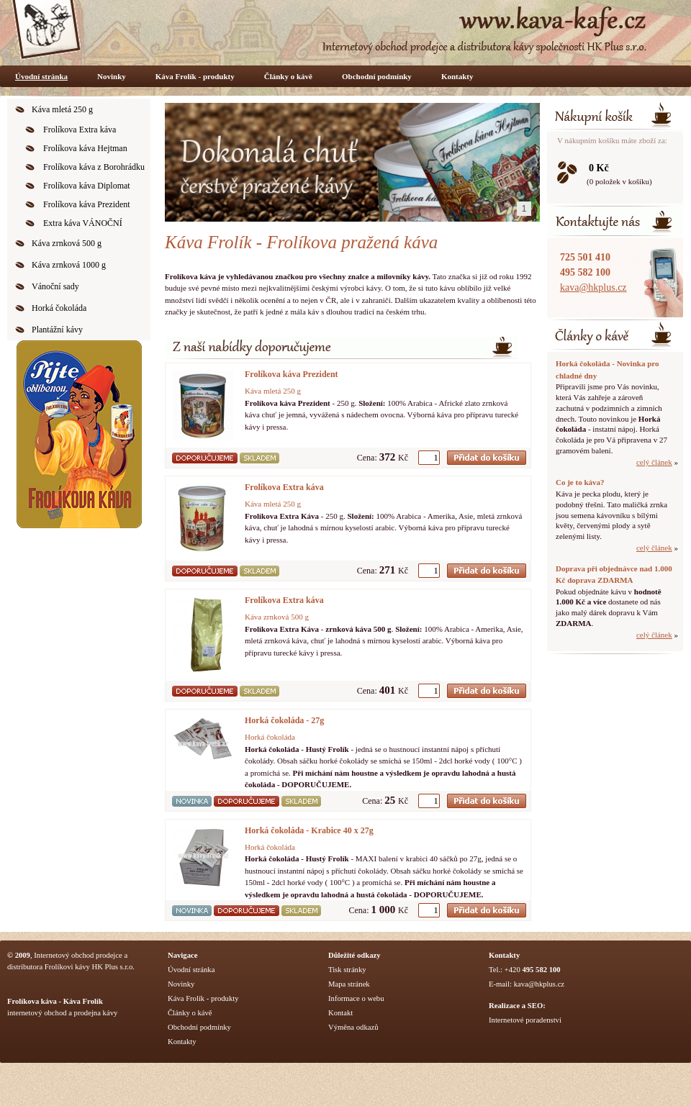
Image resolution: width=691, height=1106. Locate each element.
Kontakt (340, 1013)
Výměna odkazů (353, 1027)
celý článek (654, 462)
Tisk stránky (347, 970)
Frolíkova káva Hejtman (85, 148)
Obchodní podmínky (377, 76)
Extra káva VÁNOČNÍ (82, 223)
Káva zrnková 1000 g (69, 265)
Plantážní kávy (57, 330)
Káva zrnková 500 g (66, 243)
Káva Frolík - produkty (195, 76)
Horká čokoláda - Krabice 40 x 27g (309, 830)
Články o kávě (288, 76)
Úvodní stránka (41, 76)
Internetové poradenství (525, 1020)
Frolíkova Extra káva (79, 129)
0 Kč (599, 168)
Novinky (111, 76)
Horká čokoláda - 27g (284, 720)
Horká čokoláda (59, 308)
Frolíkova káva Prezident (86, 204)
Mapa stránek (349, 984)
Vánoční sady (55, 286)
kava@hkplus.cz (593, 287)
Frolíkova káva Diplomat (86, 186)
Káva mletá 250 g (62, 109)
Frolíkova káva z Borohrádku (94, 167)
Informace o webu (356, 998)
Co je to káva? (580, 482)
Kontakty (457, 76)
